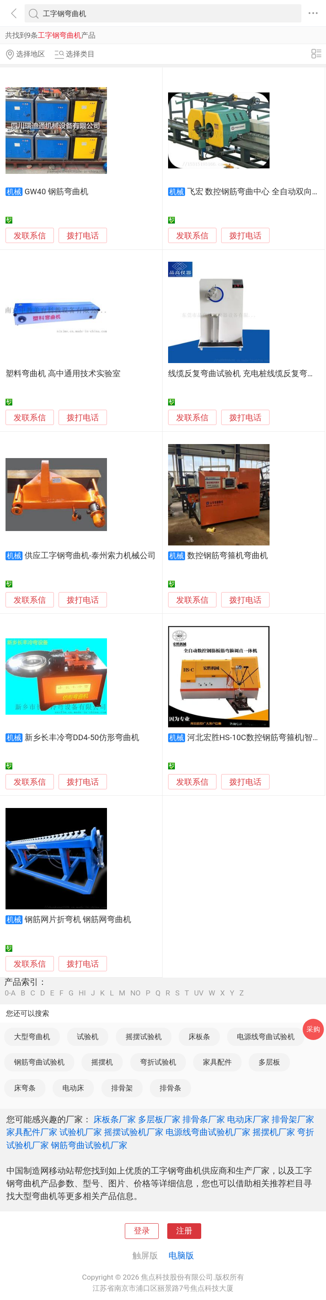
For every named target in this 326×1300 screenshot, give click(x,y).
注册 (184, 1231)
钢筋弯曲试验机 (39, 1062)
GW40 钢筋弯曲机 (56, 191)
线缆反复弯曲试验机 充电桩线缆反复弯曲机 (245, 373)
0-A (10, 993)
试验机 (87, 1036)
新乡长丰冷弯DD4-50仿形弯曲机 (82, 737)
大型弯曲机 (32, 1036)
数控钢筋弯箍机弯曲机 (227, 555)
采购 (313, 1029)
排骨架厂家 (293, 1119)
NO (135, 993)
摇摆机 (102, 1062)
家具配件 (217, 1062)
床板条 (199, 1036)
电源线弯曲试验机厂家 (208, 1132)
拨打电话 (83, 235)
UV (198, 993)
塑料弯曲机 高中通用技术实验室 (63, 373)
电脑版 (181, 1255)
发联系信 (30, 235)
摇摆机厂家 (274, 1132)
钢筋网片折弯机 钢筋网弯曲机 (78, 919)
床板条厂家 (114, 1119)
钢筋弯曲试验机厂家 (89, 1145)
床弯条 (25, 1088)
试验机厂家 (80, 1132)
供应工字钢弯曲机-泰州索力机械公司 (90, 555)
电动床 (73, 1088)
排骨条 (170, 1088)
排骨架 (122, 1088)
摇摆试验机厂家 (133, 1132)
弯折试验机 (158, 1062)
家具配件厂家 (31, 1132)
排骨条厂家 (204, 1119)
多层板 (269, 1062)
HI (82, 993)
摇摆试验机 (144, 1036)
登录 (142, 1231)
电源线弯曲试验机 (266, 1036)
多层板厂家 (159, 1119)
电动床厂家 (248, 1119)
